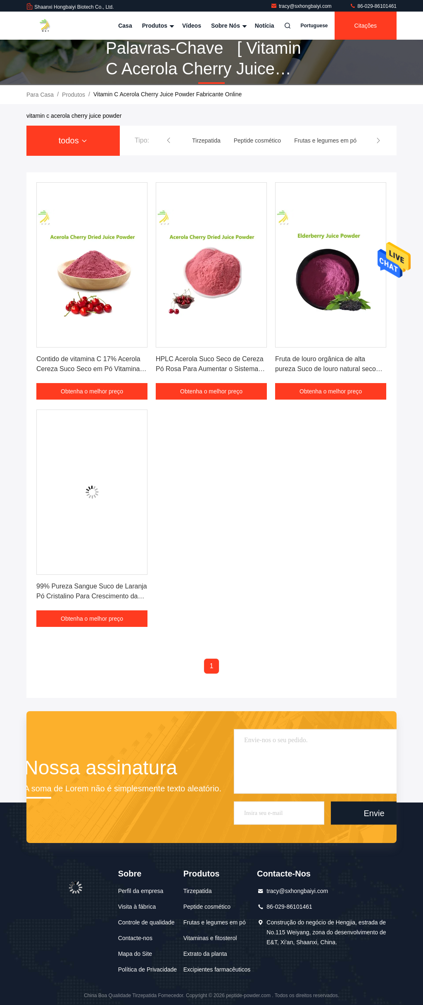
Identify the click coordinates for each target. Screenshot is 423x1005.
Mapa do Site (135, 953)
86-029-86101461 (373, 6)
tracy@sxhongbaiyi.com (302, 6)
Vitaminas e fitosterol (210, 938)
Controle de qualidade (146, 922)
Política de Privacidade (147, 969)
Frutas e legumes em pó (214, 922)
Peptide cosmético (207, 906)
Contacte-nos (135, 938)
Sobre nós (228, 25)
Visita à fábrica (137, 906)
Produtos (157, 25)
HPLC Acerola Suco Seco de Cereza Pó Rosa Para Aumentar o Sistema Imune (210, 368)
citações (365, 25)
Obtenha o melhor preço (92, 391)
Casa (125, 25)
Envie (374, 813)
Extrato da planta (205, 953)
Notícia (264, 25)
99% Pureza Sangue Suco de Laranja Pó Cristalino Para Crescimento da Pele (91, 596)
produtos (73, 94)
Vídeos (191, 25)
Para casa (40, 94)
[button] (168, 140)
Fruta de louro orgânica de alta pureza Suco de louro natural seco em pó (325, 368)
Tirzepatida (197, 891)
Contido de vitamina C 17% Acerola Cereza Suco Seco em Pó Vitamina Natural (88, 368)
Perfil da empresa (141, 891)
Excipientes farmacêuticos (217, 969)
